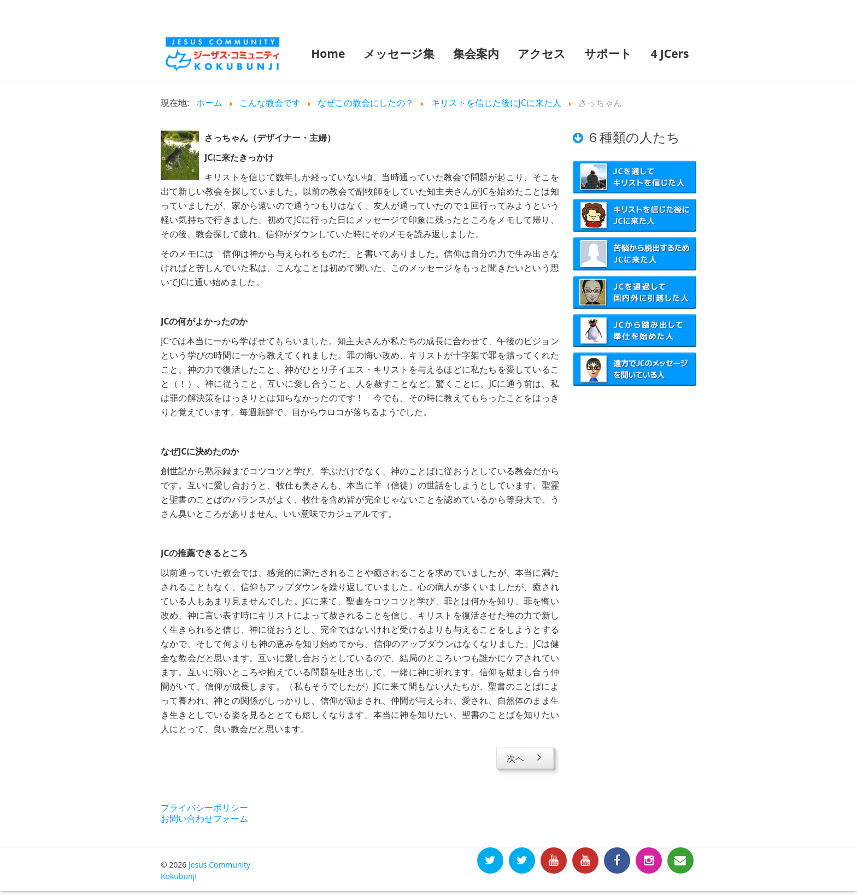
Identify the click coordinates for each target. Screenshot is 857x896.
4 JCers (669, 53)
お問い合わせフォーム (204, 818)
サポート (608, 53)
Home (328, 53)
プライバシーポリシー (204, 807)
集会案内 (476, 53)
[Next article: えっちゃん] (525, 758)
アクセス (542, 53)
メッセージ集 (399, 53)
